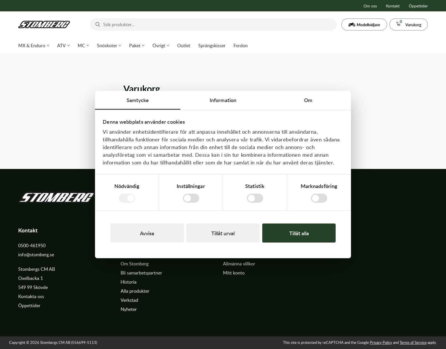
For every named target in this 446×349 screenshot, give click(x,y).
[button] (364, 24)
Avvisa (147, 233)
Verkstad (129, 300)
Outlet (183, 45)
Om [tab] (308, 99)
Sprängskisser (212, 45)
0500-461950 (32, 245)
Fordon (241, 45)
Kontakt (393, 6)
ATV (61, 45)
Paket (135, 45)
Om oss (370, 6)
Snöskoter (107, 45)
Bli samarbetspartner (141, 273)
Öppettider (418, 6)
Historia (129, 282)
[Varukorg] (409, 24)
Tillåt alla (299, 233)
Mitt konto (234, 273)
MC (81, 45)
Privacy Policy (381, 342)
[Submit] (96, 24)
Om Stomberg (134, 264)
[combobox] (213, 24)
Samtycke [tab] (138, 99)
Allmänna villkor (239, 264)
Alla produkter (135, 291)
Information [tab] (223, 99)
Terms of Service (413, 342)
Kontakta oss (31, 296)
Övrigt (158, 45)
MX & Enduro (31, 45)
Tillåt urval (223, 233)
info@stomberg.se (36, 254)
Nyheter (129, 309)
